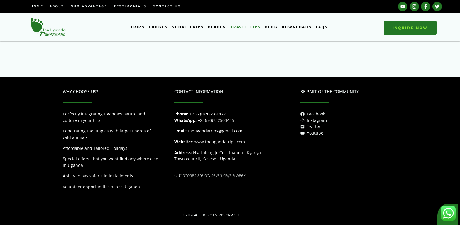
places (217, 27)
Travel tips (245, 27)
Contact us (167, 6)
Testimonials (130, 6)
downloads (297, 27)
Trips (138, 27)
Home (37, 6)
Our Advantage (89, 6)
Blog (271, 27)
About (57, 6)
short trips (188, 27)
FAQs (322, 27)
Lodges (158, 27)
